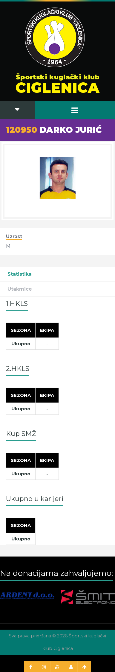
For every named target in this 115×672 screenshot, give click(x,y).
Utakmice (19, 289)
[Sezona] (21, 330)
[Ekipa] (47, 330)
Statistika (19, 274)
